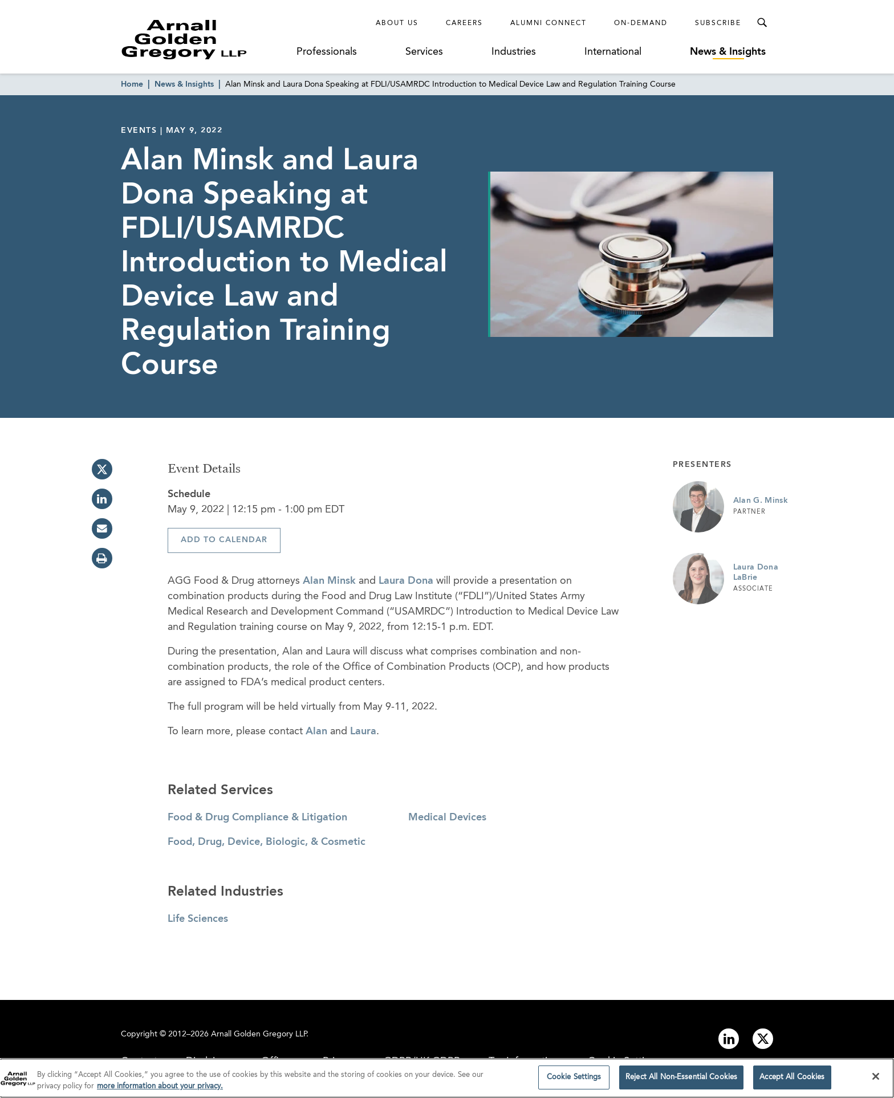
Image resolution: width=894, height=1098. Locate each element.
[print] (102, 558)
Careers (464, 23)
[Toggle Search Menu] (761, 22)
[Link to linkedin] (728, 1038)
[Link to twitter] (763, 1038)
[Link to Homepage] (205, 39)
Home (132, 84)
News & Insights (728, 52)
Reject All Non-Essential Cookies (681, 1081)
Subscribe (718, 23)
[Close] (875, 1080)
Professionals (326, 52)
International (612, 52)
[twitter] (102, 469)
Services (424, 52)
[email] (102, 528)
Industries (513, 52)
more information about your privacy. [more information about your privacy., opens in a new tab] (160, 1089)
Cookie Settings (574, 1081)
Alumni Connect (548, 23)
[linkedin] (102, 499)
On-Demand (641, 23)
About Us (397, 23)
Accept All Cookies (791, 1081)
